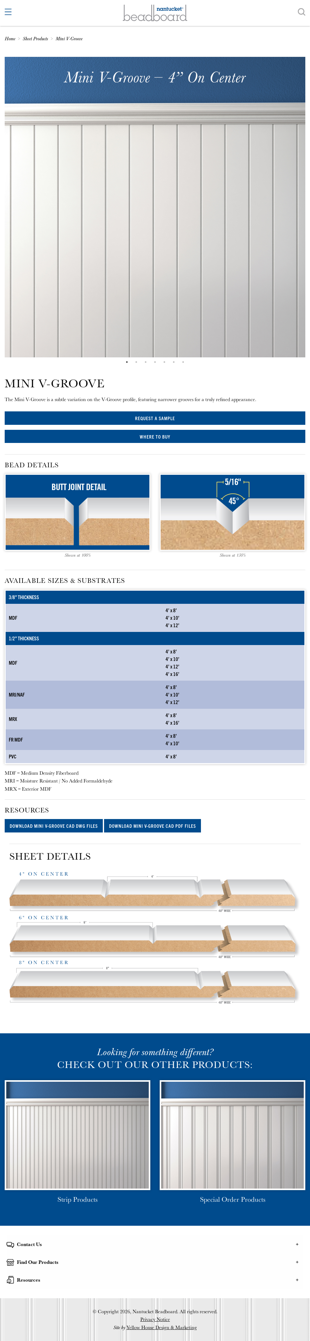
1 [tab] (127, 362)
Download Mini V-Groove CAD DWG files (54, 826)
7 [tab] (183, 362)
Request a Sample (155, 418)
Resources (28, 1279)
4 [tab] (155, 362)
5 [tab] (164, 362)
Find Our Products (37, 1262)
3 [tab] (145, 362)
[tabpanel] (155, 207)
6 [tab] (174, 362)
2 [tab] (136, 362)
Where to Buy (155, 437)
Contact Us (29, 1244)
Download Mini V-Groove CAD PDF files (152, 826)
